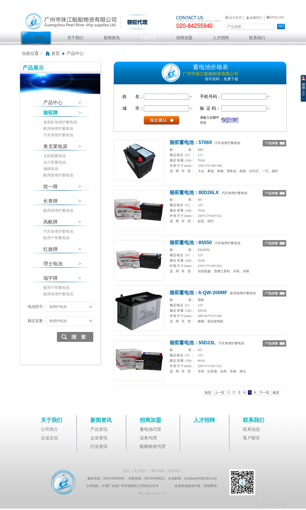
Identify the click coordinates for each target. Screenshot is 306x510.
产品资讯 (98, 429)
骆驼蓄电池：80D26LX (194, 192)
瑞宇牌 (62, 278)
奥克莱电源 (62, 146)
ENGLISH (277, 17)
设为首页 (235, 18)
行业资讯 (98, 446)
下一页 (264, 393)
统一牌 (62, 187)
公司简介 (49, 429)
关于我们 (75, 38)
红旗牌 (62, 249)
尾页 (276, 393)
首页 (39, 38)
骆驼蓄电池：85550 (191, 242)
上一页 (219, 393)
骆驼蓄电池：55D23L (193, 342)
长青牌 (62, 201)
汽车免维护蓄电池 (58, 135)
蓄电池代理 (150, 429)
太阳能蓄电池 (54, 156)
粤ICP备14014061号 (152, 493)
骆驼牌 (62, 113)
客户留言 (251, 438)
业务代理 (148, 438)
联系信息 (251, 429)
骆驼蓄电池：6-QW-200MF (199, 292)
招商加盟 (184, 38)
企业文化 (49, 438)
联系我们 (257, 38)
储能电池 (50, 169)
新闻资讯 (112, 38)
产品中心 (148, 37)
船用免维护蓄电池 (58, 129)
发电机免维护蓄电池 (60, 122)
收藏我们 (256, 18)
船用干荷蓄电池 (56, 238)
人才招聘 (221, 38)
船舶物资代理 (152, 446)
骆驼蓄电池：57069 (191, 142)
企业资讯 (98, 438)
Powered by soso (274, 504)
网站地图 (157, 471)
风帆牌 (62, 222)
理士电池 (62, 264)
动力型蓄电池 (54, 162)
